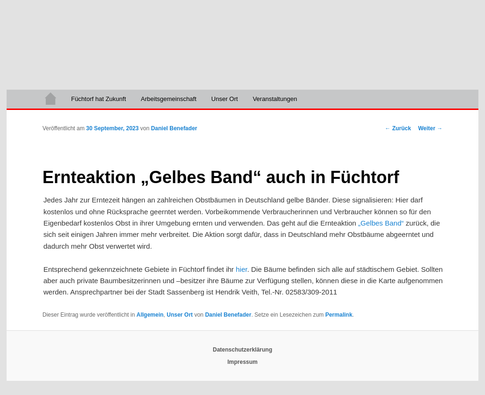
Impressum (242, 362)
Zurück (398, 128)
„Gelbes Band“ (381, 223)
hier (241, 269)
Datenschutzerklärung (242, 349)
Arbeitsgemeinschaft (169, 98)
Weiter (430, 128)
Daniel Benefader (174, 128)
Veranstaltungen (275, 98)
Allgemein (149, 314)
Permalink (338, 314)
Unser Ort (224, 98)
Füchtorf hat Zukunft (98, 98)
